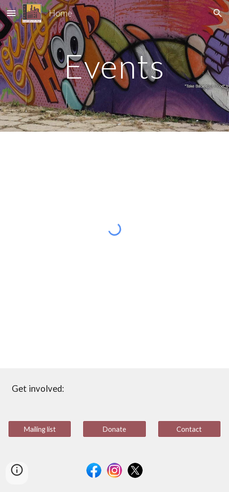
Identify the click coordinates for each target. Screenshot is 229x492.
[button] (11, 13)
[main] (114, 66)
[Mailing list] (39, 429)
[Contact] (189, 429)
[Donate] (114, 429)
